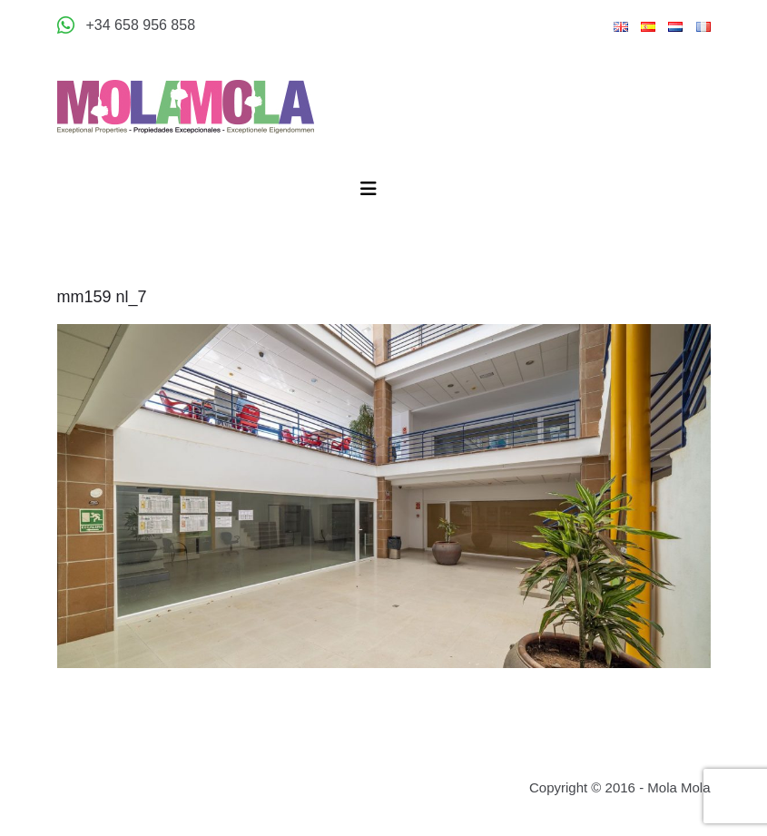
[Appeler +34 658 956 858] (126, 25)
